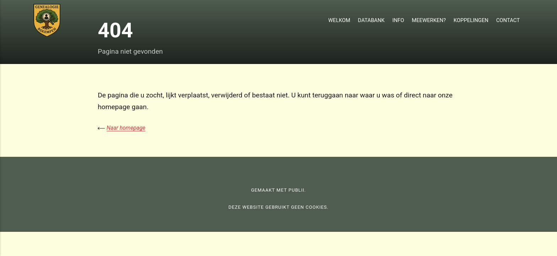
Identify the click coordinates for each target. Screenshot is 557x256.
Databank (371, 20)
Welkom (339, 20)
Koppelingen (471, 20)
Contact (508, 20)
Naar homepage (126, 127)
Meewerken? (429, 20)
